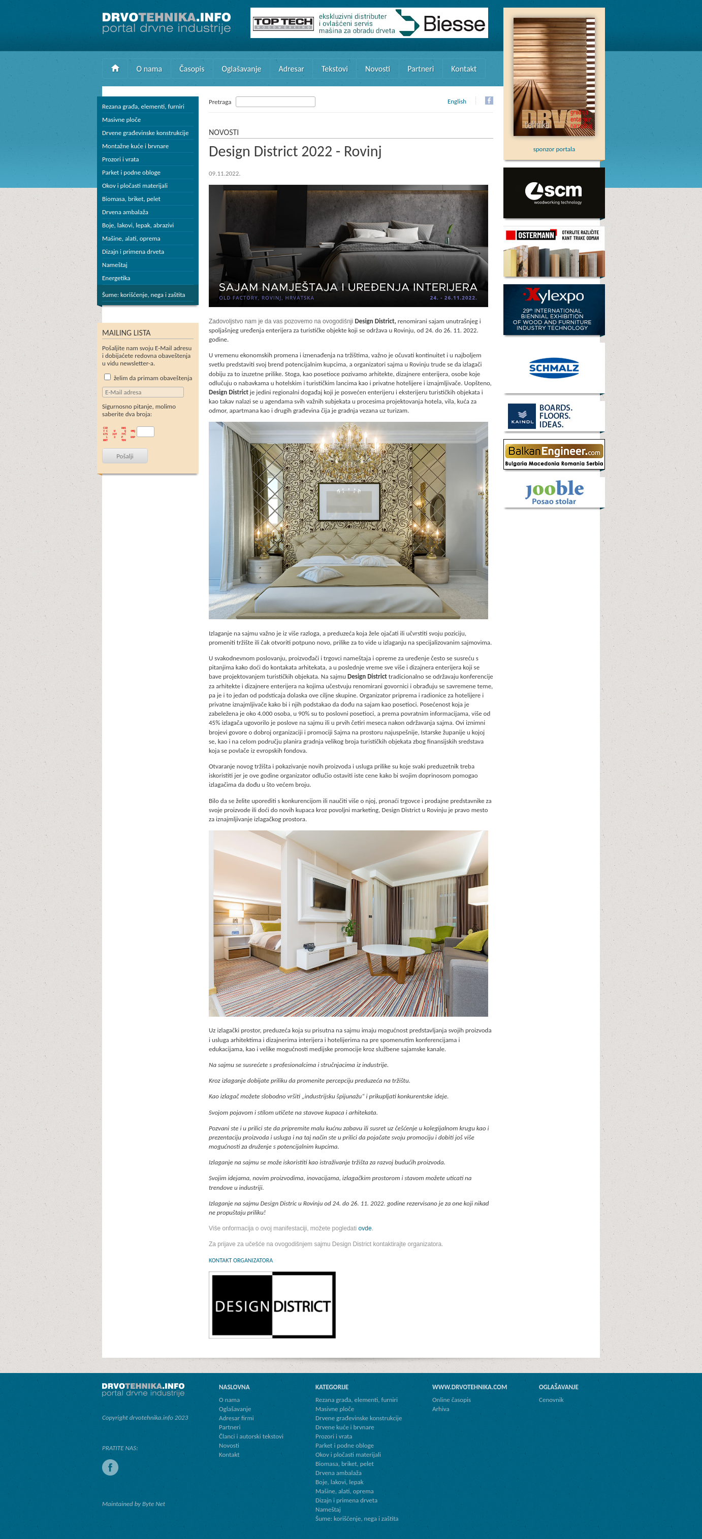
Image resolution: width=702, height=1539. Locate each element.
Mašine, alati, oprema (131, 238)
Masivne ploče (121, 119)
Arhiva (441, 1409)
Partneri (420, 69)
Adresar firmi (236, 1418)
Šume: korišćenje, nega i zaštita (143, 294)
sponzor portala (554, 145)
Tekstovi (335, 69)
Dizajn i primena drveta (133, 251)
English (457, 101)
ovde (365, 1228)
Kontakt (463, 69)
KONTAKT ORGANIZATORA (241, 1260)
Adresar (291, 69)
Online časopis (451, 1399)
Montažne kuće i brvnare (135, 146)
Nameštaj (114, 265)
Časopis (191, 69)
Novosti (377, 69)
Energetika (116, 278)
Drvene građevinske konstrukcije (145, 133)
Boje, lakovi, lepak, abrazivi (138, 225)
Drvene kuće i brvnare (344, 1427)
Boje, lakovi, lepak (339, 1482)
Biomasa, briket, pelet (131, 199)
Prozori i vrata (120, 159)
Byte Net (153, 1504)
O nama (150, 69)
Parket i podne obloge (131, 172)
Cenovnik (551, 1399)
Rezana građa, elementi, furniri (143, 106)
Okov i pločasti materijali (135, 185)
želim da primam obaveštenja (148, 378)
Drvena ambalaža (125, 212)
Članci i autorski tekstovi (251, 1436)
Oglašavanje (241, 69)
